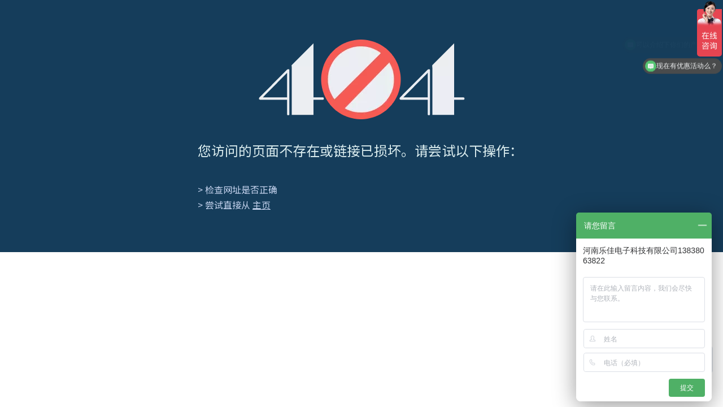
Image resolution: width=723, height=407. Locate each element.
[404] (362, 79)
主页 (261, 204)
